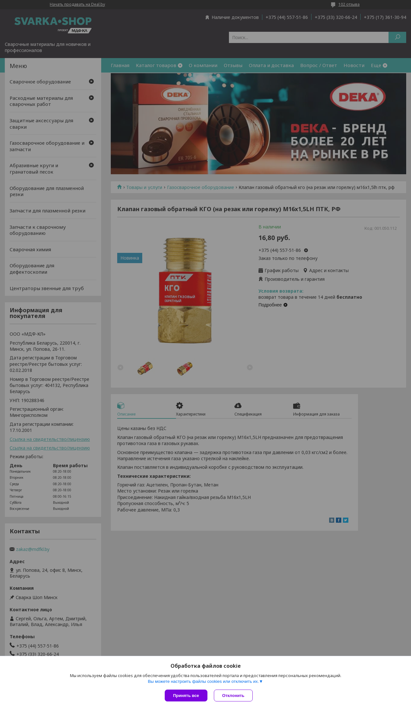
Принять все (186, 695)
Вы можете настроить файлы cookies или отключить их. (203, 681)
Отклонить (233, 695)
